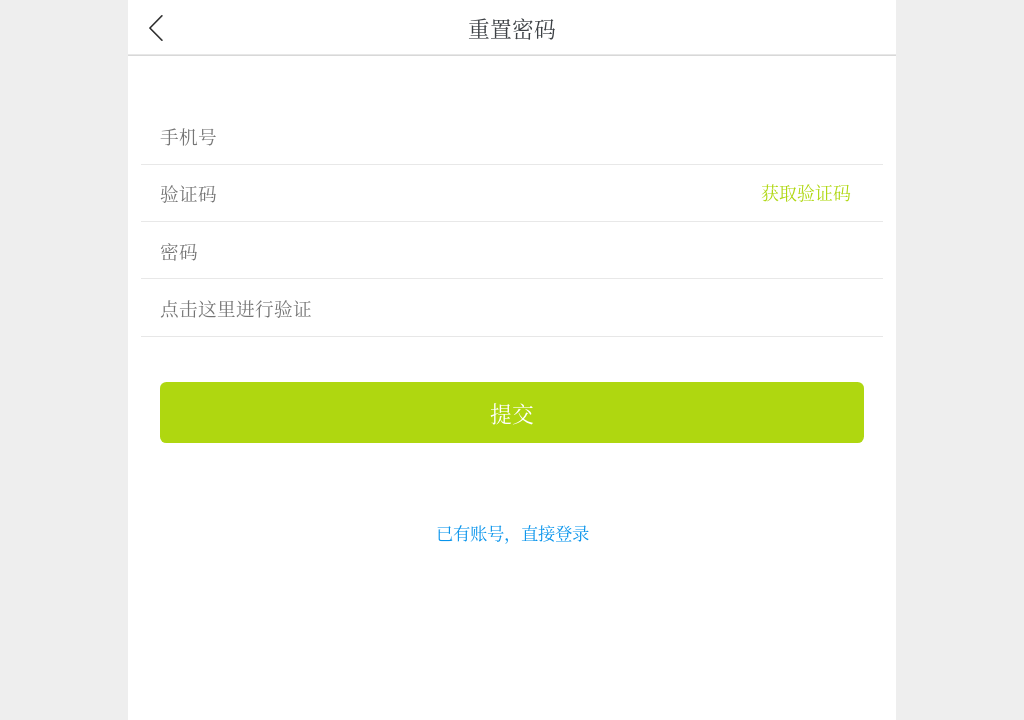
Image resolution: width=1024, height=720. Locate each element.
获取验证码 (806, 192)
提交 (512, 412)
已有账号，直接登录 (512, 532)
